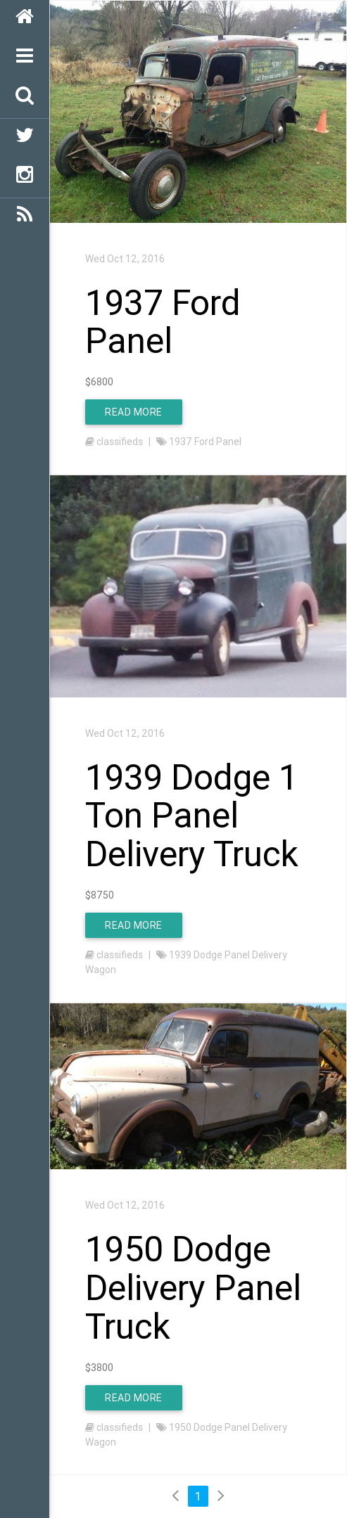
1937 (180, 441)
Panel (228, 441)
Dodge (208, 954)
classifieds (119, 441)
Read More (134, 412)
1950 (180, 1427)
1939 (180, 954)
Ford (204, 441)
